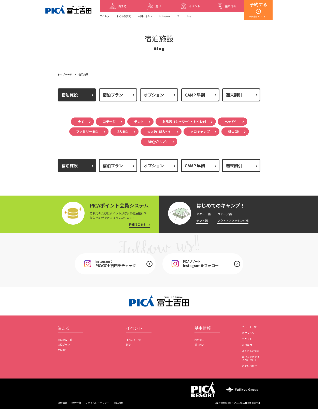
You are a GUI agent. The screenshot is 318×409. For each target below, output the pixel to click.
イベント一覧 (133, 339)
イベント (134, 328)
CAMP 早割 (195, 95)
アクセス (105, 16)
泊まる (64, 328)
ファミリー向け (87, 131)
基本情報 (202, 328)
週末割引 (234, 95)
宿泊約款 (118, 402)
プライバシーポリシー (97, 402)
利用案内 (199, 339)
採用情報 (62, 402)
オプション (154, 95)
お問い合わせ (145, 16)
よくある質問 (123, 16)
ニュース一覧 (249, 327)
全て (81, 121)
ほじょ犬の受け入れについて (250, 358)
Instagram (165, 16)
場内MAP (199, 344)
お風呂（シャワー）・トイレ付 (184, 121)
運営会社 (76, 402)
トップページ (65, 74)
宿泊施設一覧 (65, 339)
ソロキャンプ (200, 131)
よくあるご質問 (250, 350)
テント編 (202, 221)
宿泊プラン (113, 95)
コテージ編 (224, 214)
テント (139, 121)
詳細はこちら (137, 224)
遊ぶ (128, 344)
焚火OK (233, 131)
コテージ (109, 121)
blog (188, 16)
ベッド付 (231, 121)
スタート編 (203, 214)
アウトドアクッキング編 (232, 221)
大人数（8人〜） (159, 131)
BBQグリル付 (158, 141)
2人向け (123, 131)
